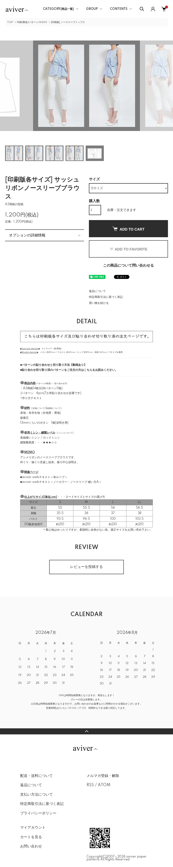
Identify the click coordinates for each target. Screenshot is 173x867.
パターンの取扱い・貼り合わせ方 (51, 383)
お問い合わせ (31, 846)
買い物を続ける (99, 303)
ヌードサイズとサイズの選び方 (85, 497)
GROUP (92, 9)
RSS (90, 785)
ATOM (104, 785)
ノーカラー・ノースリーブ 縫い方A (76, 482)
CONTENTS (118, 9)
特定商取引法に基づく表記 (106, 297)
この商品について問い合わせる (128, 266)
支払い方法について (36, 795)
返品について (97, 291)
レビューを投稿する (86, 567)
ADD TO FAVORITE (128, 249)
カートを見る (31, 837)
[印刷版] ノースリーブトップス (68, 22)
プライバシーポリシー (38, 813)
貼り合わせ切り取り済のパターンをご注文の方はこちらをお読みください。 (70, 370)
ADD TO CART (128, 229)
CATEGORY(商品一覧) (58, 9)
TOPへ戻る (86, 731)
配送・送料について (36, 776)
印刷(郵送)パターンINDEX (32, 22)
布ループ (59, 477)
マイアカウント (33, 828)
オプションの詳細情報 (27, 235)
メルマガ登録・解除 (102, 776)
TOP (10, 22)
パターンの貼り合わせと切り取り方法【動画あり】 (54, 365)
